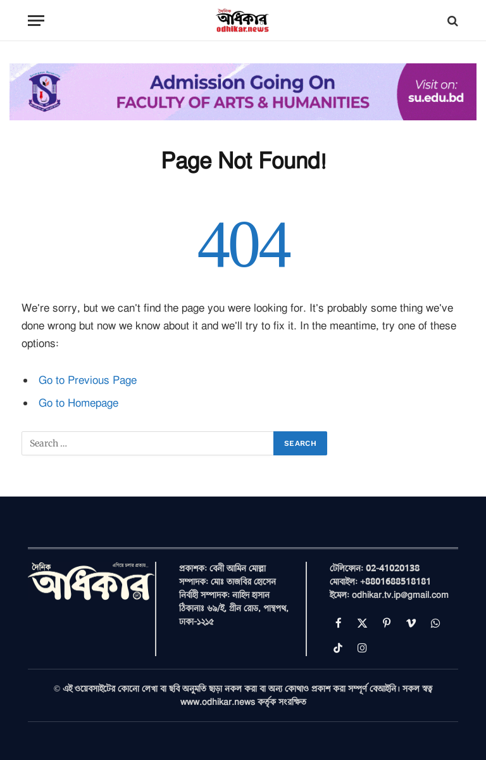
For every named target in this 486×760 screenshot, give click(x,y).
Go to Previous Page (88, 380)
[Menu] (36, 20)
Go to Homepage (78, 403)
